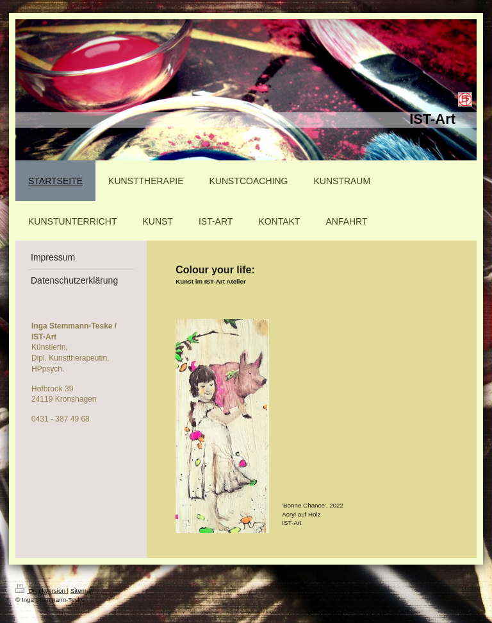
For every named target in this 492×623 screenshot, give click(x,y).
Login (469, 588)
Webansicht (460, 597)
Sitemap (82, 590)
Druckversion (41, 590)
